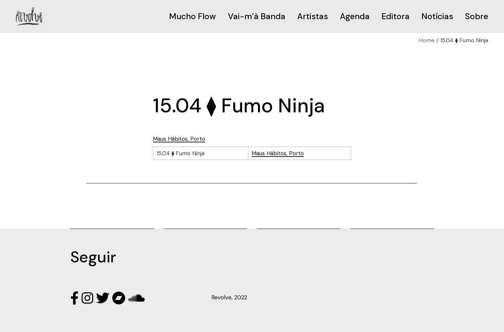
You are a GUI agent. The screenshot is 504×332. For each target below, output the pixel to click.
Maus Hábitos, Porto (179, 138)
